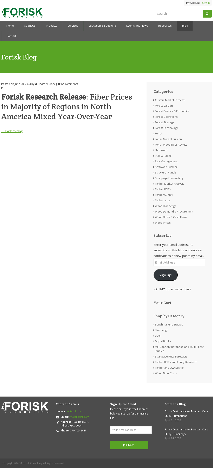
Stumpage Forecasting (169, 178)
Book (158, 335)
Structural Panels (165, 172)
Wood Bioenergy (165, 206)
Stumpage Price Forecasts (171, 356)
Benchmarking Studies (169, 324)
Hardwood (161, 150)
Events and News (137, 25)
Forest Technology (166, 128)
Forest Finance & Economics (172, 111)
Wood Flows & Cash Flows (171, 217)
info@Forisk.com (79, 417)
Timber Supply (164, 195)
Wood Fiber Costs (166, 373)
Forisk (158, 133)
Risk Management (166, 161)
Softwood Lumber (166, 167)
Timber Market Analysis (169, 183)
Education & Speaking (102, 25)
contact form (73, 411)
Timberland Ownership (169, 367)
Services (72, 25)
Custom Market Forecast (170, 100)
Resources (165, 25)
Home (10, 25)
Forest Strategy (164, 122)
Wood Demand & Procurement (174, 211)
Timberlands (163, 200)
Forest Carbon (164, 105)
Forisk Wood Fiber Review (171, 144)
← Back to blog (12, 131)
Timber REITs (163, 189)
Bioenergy (161, 330)
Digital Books (163, 341)
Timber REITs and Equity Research (176, 362)
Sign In (206, 3)
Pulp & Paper (163, 156)
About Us (30, 25)
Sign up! (165, 275)
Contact (11, 36)
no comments (68, 84)
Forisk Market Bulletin (168, 139)
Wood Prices (163, 222)
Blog (185, 25)
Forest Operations (166, 117)
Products (51, 25)
